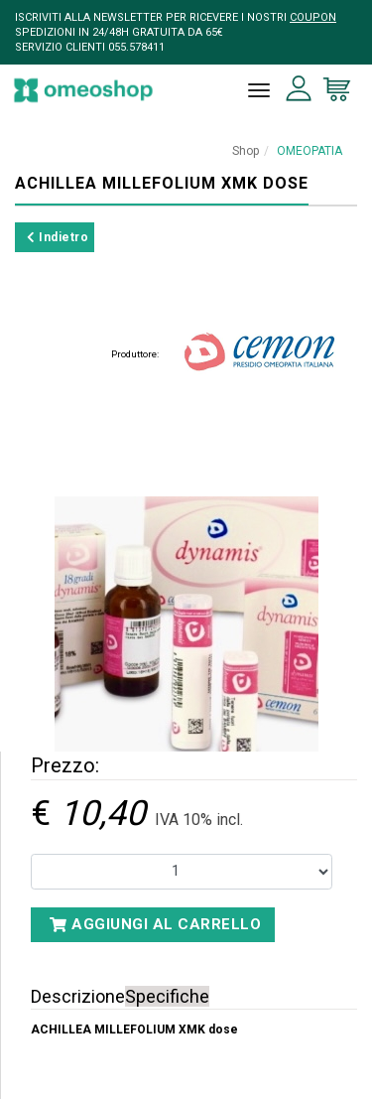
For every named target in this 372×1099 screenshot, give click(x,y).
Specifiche (167, 996)
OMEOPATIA (309, 151)
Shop (245, 151)
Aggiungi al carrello (155, 924)
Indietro (57, 237)
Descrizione (78, 996)
